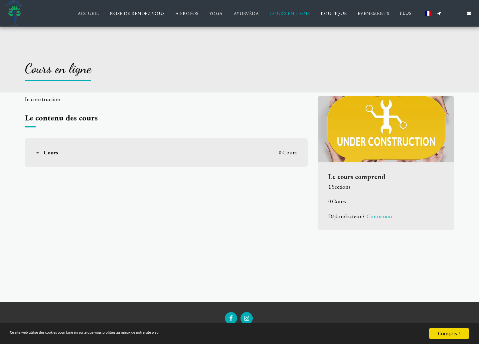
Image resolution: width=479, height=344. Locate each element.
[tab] (166, 152)
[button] (439, 13)
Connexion (379, 216)
